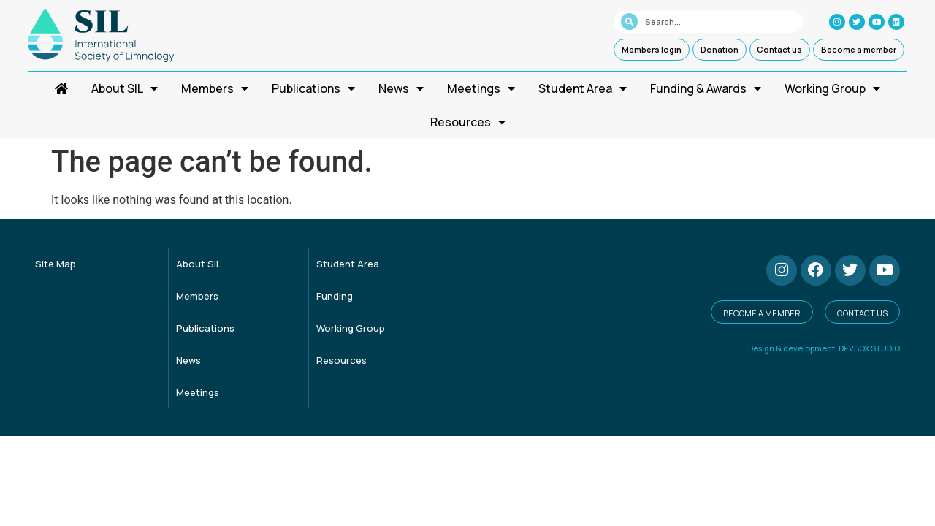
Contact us (779, 49)
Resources (467, 122)
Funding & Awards (705, 88)
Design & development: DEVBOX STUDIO (824, 348)
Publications (313, 88)
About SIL (124, 88)
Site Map (55, 263)
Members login (652, 49)
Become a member (858, 49)
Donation (720, 49)
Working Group (832, 88)
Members (214, 88)
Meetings (481, 88)
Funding (334, 295)
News (401, 88)
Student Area (582, 88)
